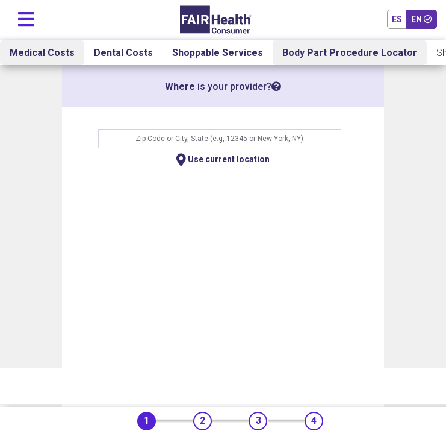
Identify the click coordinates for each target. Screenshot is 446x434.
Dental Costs (123, 52)
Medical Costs (42, 52)
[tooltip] (276, 86)
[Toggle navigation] (26, 16)
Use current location (223, 160)
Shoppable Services (217, 52)
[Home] (215, 19)
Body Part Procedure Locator (349, 52)
